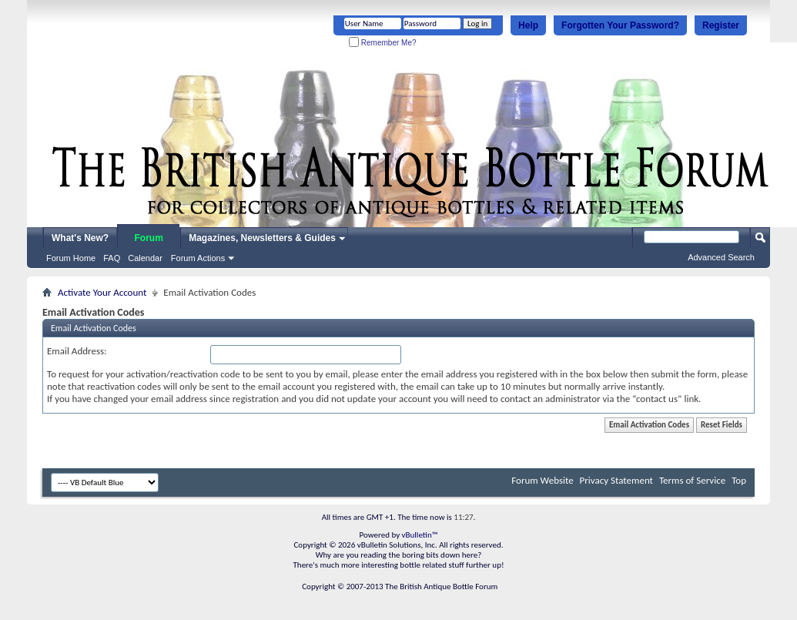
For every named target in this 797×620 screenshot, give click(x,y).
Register (720, 25)
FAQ (111, 258)
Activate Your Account (102, 292)
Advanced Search (721, 257)
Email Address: (77, 351)
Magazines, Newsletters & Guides (262, 238)
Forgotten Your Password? (620, 25)
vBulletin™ (420, 535)
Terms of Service (692, 480)
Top (739, 480)
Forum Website (542, 480)
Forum (149, 238)
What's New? (80, 238)
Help (528, 25)
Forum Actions (198, 258)
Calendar (145, 258)
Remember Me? (382, 43)
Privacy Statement (616, 480)
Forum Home (70, 258)
